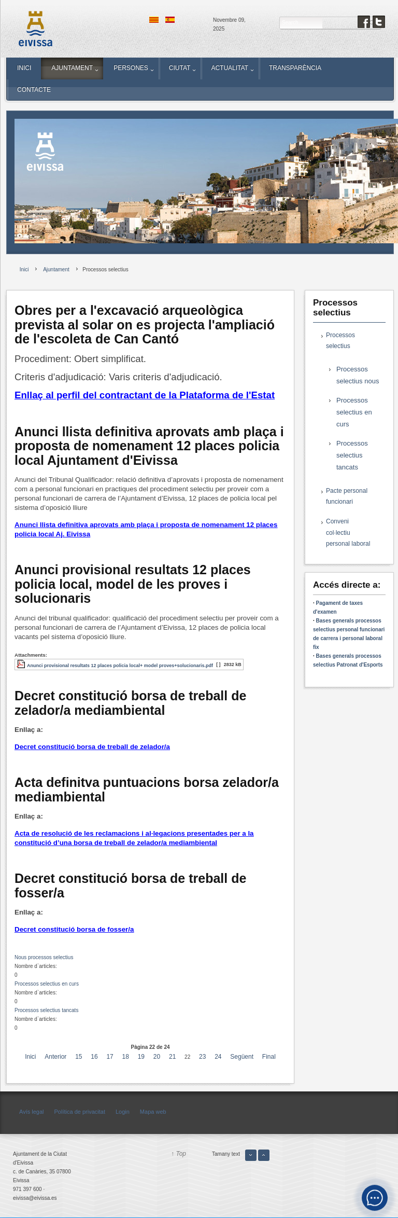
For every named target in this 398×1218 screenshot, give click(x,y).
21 (172, 1056)
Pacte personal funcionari (346, 496)
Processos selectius (340, 340)
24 (218, 1056)
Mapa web (153, 1112)
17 (109, 1056)
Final (269, 1056)
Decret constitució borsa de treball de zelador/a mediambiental (130, 702)
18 (125, 1056)
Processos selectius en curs (47, 984)
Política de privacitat (79, 1112)
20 (156, 1056)
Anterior (55, 1056)
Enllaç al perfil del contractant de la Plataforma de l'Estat (145, 395)
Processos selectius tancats (46, 1010)
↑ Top (178, 1153)
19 (141, 1056)
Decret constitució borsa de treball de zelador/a (92, 747)
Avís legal (31, 1112)
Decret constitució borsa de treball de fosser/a (130, 885)
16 (94, 1056)
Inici (30, 1056)
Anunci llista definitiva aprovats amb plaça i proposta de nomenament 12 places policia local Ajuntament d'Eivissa (149, 445)
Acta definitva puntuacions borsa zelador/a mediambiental (147, 789)
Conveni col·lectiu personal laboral (348, 532)
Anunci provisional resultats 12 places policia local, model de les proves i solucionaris (133, 583)
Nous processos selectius (44, 957)
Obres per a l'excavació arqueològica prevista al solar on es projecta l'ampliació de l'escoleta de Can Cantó (145, 324)
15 (78, 1056)
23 (202, 1056)
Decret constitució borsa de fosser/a (74, 929)
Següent (241, 1056)
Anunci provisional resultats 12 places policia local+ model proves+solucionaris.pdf (120, 665)
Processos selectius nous (357, 375)
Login (123, 1112)
